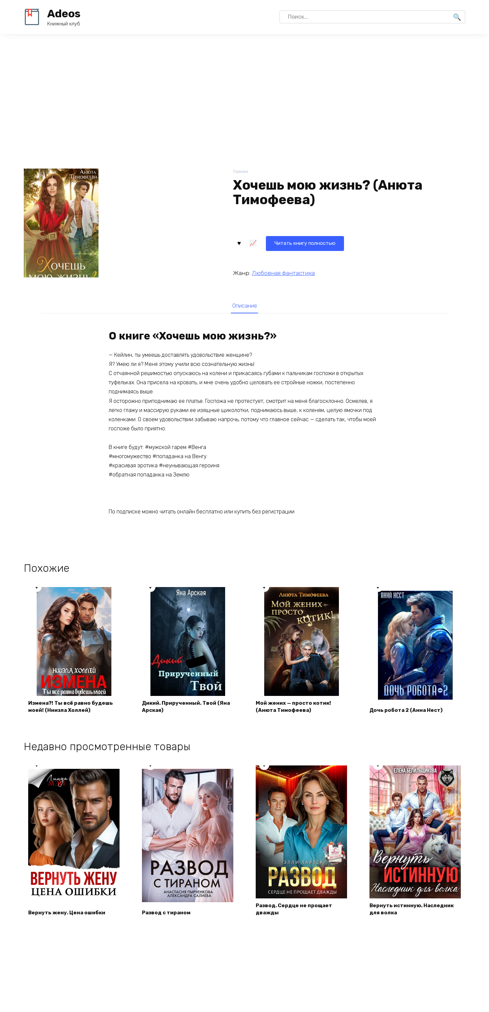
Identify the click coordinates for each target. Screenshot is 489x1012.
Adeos (63, 13)
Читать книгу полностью (274, 242)
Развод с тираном (168, 915)
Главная (241, 171)
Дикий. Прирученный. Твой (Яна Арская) (182, 709)
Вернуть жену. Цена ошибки (69, 915)
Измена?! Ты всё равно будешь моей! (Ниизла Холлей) (72, 709)
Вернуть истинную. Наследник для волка (414, 912)
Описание (244, 306)
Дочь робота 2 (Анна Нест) (407, 712)
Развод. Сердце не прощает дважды (296, 912)
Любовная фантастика (283, 272)
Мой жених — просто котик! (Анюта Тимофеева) (295, 709)
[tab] (244, 306)
